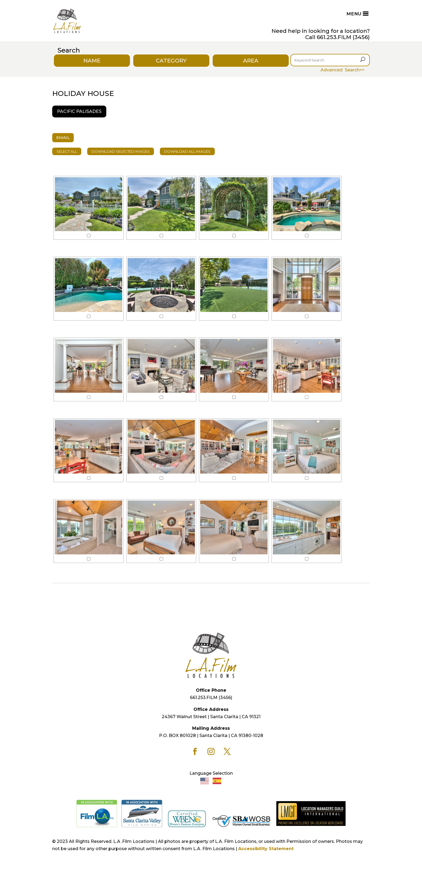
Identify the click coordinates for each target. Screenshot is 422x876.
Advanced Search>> (342, 69)
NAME (91, 60)
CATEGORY (171, 60)
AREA (250, 60)
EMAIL (63, 137)
